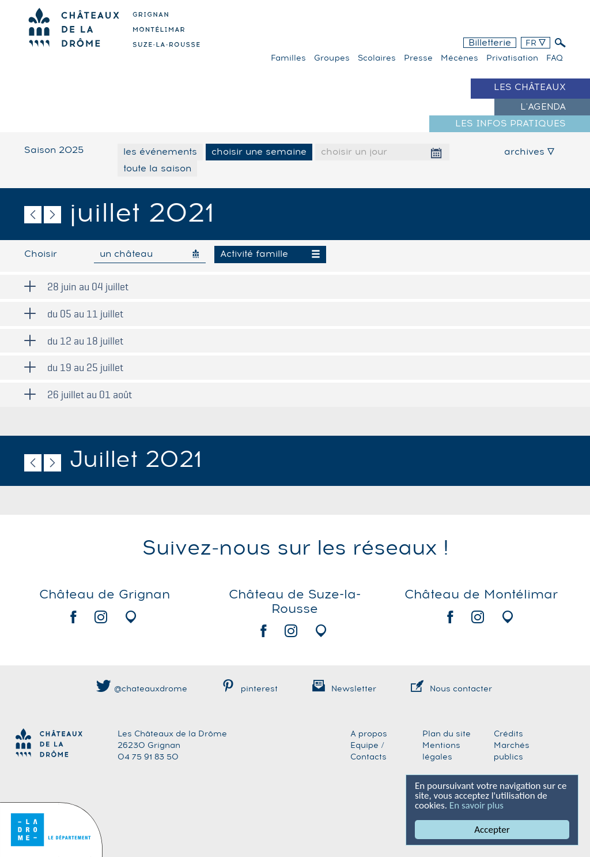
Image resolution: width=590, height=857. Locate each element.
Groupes (332, 58)
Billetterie (489, 42)
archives (529, 151)
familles (288, 58)
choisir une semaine (259, 151)
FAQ (554, 58)
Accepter (492, 830)
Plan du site (446, 734)
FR (535, 43)
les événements (160, 151)
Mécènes (459, 58)
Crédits (508, 734)
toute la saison (157, 168)
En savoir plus (476, 805)
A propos (368, 734)
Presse (418, 58)
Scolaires (377, 58)
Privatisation (512, 58)
